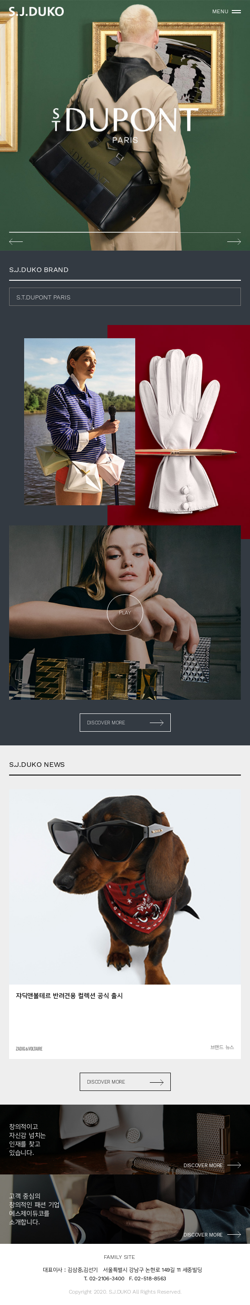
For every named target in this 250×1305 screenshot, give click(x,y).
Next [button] (234, 241)
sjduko (36, 11)
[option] (125, 125)
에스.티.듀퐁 (125, 125)
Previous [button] (16, 241)
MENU (220, 11)
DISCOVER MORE (106, 723)
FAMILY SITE (119, 1257)
